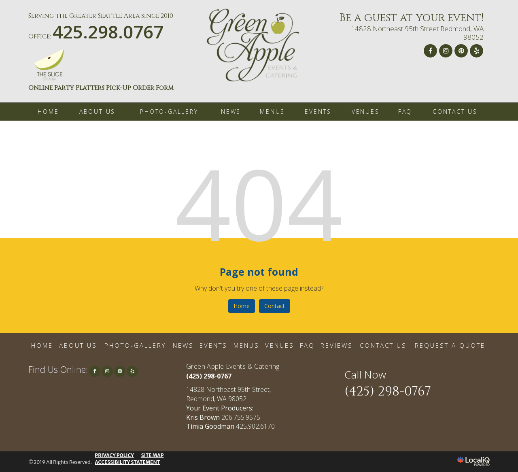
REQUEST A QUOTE (450, 345)
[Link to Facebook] (430, 51)
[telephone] (108, 35)
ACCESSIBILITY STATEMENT (127, 462)
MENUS (272, 111)
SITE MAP (152, 455)
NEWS (231, 111)
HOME (48, 111)
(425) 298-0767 (208, 376)
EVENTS (318, 111)
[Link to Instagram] (446, 51)
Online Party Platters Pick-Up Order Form (101, 88)
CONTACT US (455, 111)
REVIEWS (337, 345)
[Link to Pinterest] (461, 51)
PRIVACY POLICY (114, 455)
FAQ (405, 111)
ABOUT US (97, 111)
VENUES (366, 111)
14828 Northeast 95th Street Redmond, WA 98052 (417, 33)
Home (242, 306)
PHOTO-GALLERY (169, 111)
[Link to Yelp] (476, 51)
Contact (274, 306)
